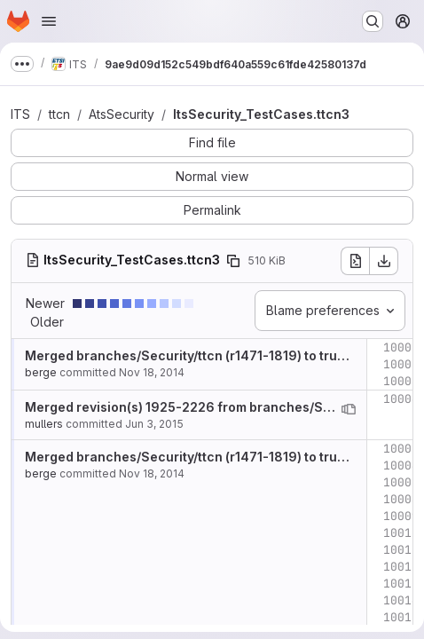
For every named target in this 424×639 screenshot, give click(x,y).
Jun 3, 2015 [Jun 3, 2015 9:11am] (154, 423)
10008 (401, 499)
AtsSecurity (121, 114)
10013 (401, 583)
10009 (401, 516)
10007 (401, 482)
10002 (401, 364)
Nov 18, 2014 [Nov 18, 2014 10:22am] (152, 372)
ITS (20, 114)
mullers (44, 423)
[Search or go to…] (372, 21)
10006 (401, 465)
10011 (401, 549)
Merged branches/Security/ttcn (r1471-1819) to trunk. (190, 355)
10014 (401, 600)
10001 (401, 347)
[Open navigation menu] (49, 21)
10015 (401, 617)
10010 (401, 532)
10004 (401, 398)
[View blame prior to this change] (349, 409)
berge (41, 372)
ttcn (59, 114)
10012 (401, 566)
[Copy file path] (233, 261)
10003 (401, 381)
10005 (401, 448)
